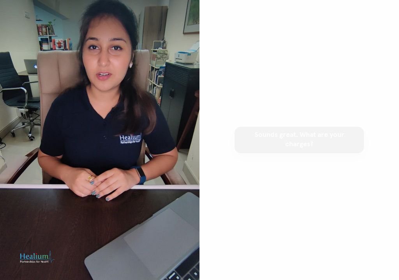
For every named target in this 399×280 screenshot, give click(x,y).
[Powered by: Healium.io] (37, 257)
